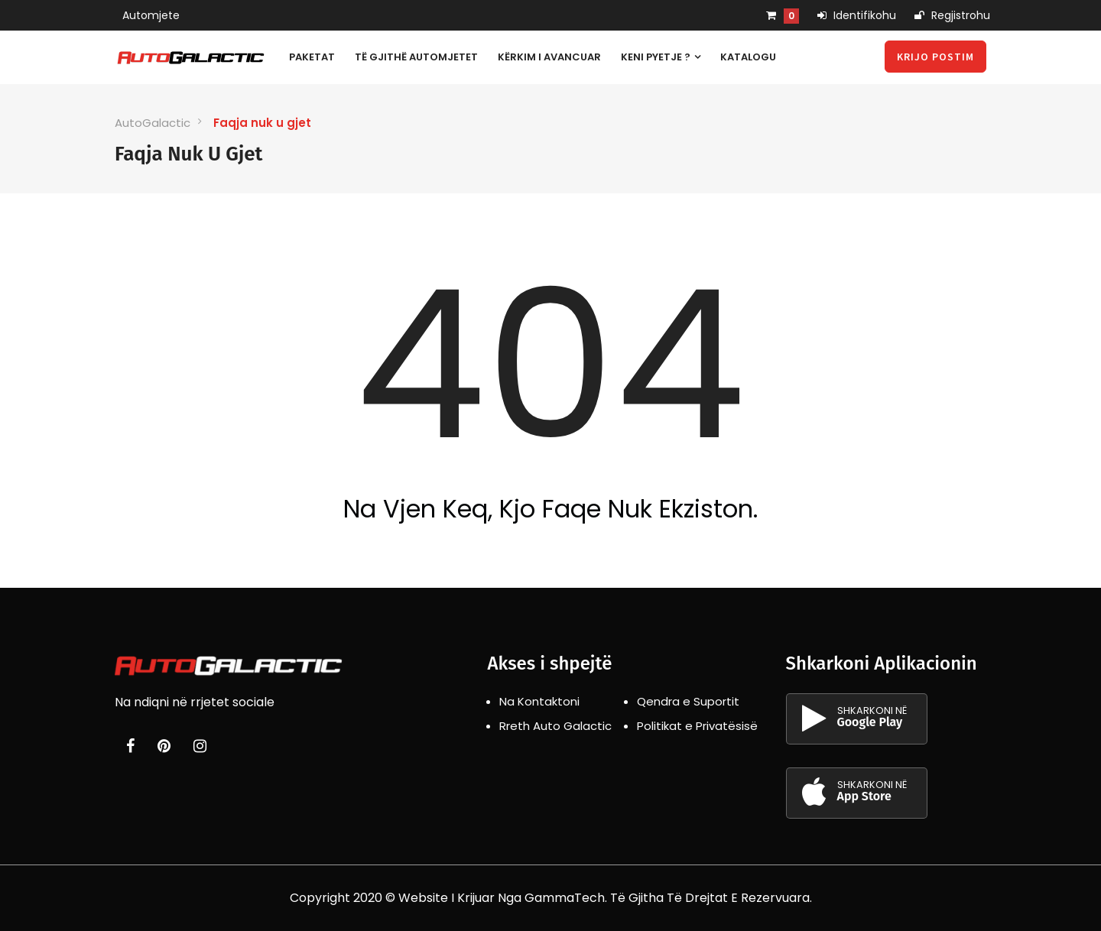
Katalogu (748, 57)
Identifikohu (856, 15)
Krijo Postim (935, 56)
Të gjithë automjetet (416, 57)
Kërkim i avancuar (549, 57)
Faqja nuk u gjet (262, 123)
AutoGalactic (152, 123)
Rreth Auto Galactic (555, 726)
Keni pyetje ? (660, 57)
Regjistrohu (952, 15)
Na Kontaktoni (539, 701)
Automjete (151, 15)
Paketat (312, 57)
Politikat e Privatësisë (697, 726)
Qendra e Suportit (688, 701)
